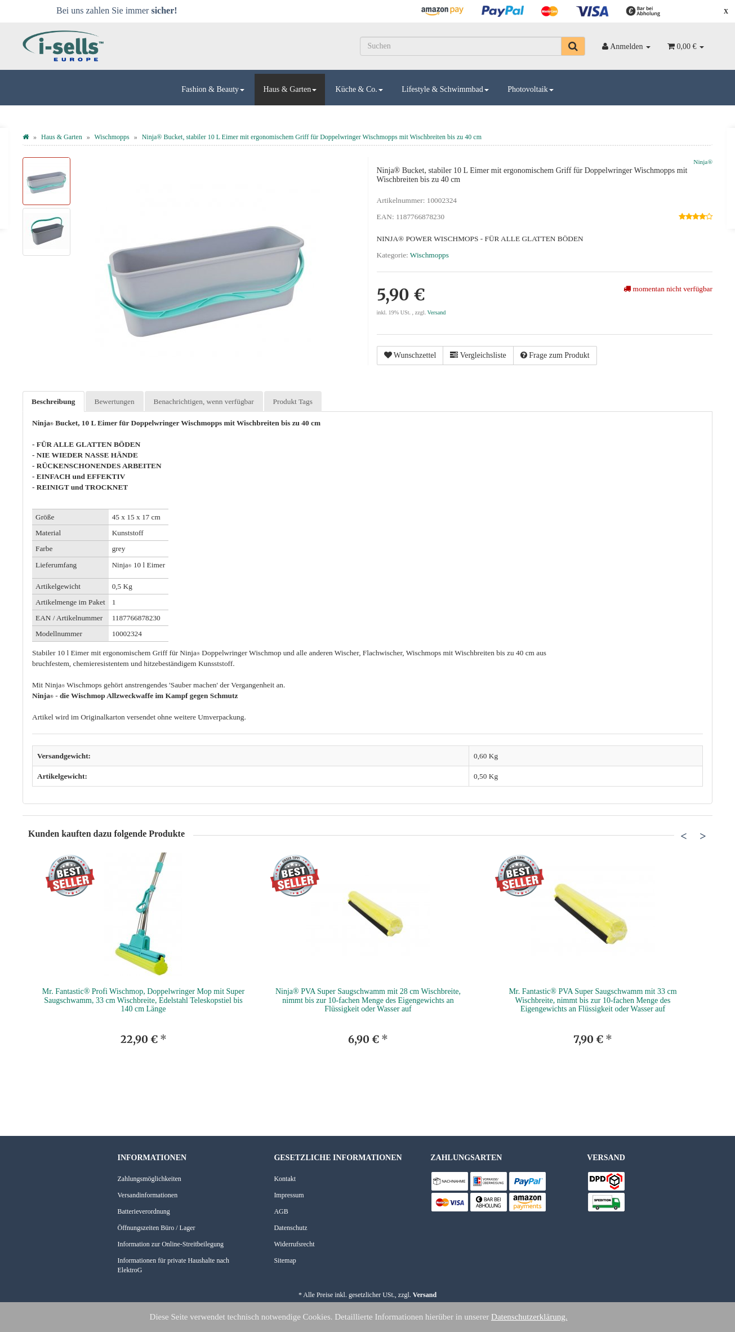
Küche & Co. (359, 89)
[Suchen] (461, 46)
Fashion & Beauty (212, 89)
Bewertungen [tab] (115, 401)
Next (702, 835)
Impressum (289, 1195)
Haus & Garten (290, 89)
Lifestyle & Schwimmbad (445, 89)
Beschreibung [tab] (53, 401)
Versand (436, 312)
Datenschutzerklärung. (529, 1316)
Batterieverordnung (144, 1211)
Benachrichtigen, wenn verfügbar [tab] (204, 401)
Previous (683, 835)
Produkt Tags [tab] (293, 401)
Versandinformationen (148, 1195)
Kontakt (285, 1179)
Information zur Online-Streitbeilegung (171, 1244)
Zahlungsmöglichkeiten (149, 1179)
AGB (281, 1211)
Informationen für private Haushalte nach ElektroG (174, 1265)
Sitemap (285, 1260)
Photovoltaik (530, 89)
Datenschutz (290, 1228)
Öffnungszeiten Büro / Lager (156, 1228)
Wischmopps (429, 255)
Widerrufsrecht (294, 1244)
